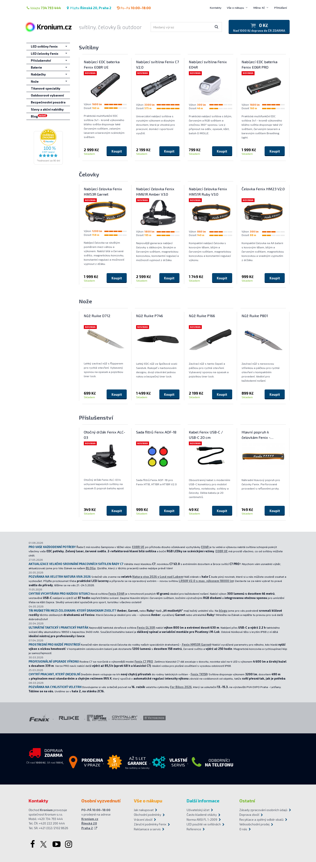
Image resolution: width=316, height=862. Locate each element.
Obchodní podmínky (147, 814)
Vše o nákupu (235, 7)
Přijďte (88, 8)
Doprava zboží (249, 814)
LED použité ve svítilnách (204, 824)
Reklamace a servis (147, 829)
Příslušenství (96, 417)
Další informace (203, 800)
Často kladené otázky (202, 814)
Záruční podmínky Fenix (150, 824)
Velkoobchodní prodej (254, 824)
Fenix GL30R (146, 627)
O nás (243, 829)
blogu (223, 610)
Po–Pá (134, 8)
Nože (85, 301)
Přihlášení (280, 7)
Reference (194, 829)
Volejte (43, 8)
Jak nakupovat (144, 810)
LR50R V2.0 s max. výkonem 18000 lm (206, 581)
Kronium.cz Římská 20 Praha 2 (89, 823)
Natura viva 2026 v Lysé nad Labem (157, 576)
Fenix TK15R (199, 674)
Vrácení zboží (143, 819)
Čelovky (89, 174)
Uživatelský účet (198, 810)
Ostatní (247, 800)
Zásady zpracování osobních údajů (263, 810)
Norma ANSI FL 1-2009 (202, 819)
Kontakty (215, 7)
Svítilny (89, 47)
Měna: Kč (259, 7)
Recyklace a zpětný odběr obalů (261, 819)
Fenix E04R (116, 593)
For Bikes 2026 (181, 687)
